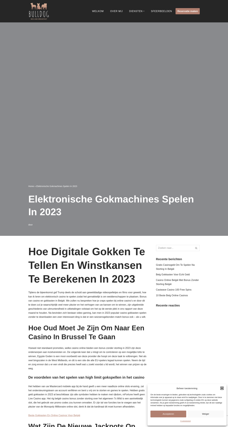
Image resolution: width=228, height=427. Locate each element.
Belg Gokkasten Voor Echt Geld (173, 274)
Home (31, 186)
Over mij (116, 11)
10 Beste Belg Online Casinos (172, 295)
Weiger (205, 414)
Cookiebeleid (185, 421)
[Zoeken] (174, 248)
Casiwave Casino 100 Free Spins (174, 289)
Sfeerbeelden (161, 11)
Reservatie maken (187, 11)
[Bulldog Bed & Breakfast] (38, 11)
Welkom (98, 11)
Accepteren (168, 414)
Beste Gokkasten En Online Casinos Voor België (54, 415)
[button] (221, 388)
